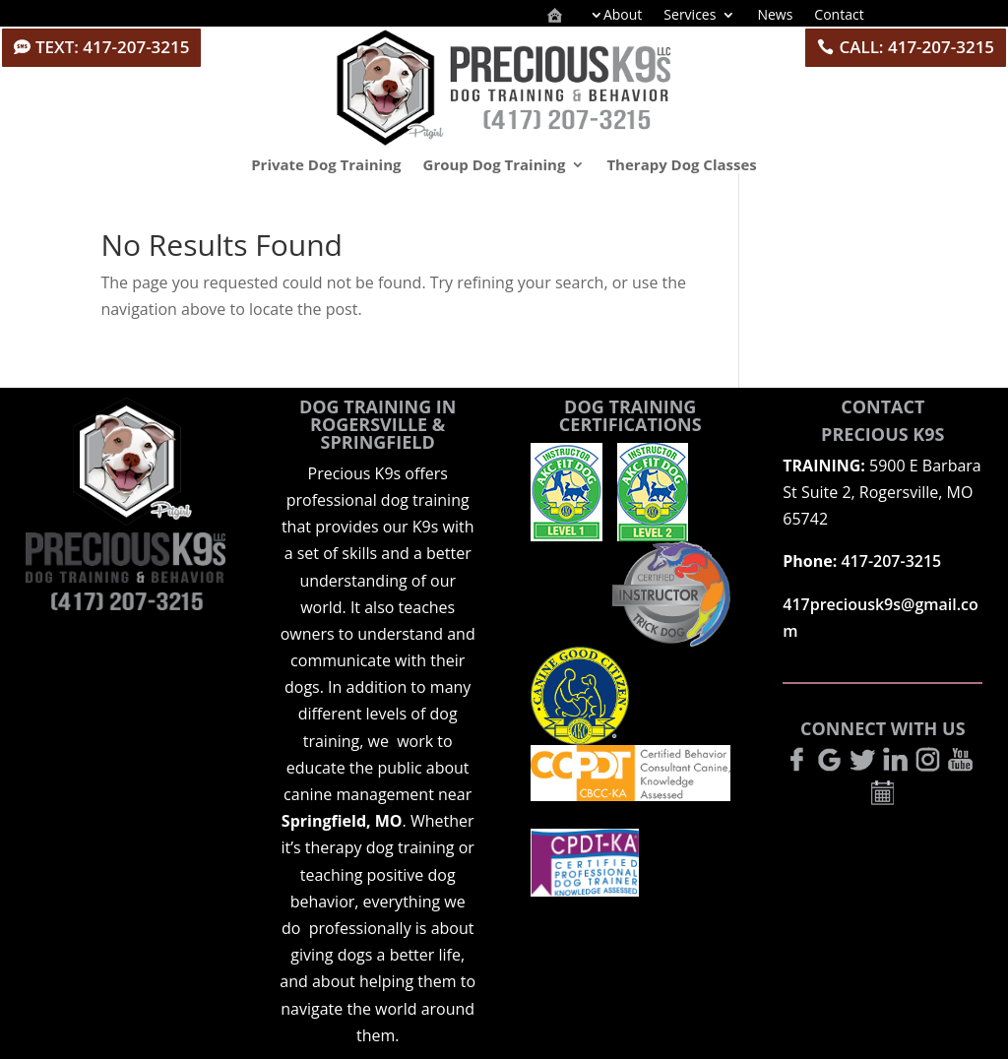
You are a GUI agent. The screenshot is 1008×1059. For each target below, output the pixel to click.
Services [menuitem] (689, 16)
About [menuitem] (622, 16)
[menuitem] (554, 16)
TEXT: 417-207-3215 (112, 46)
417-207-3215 (891, 561)
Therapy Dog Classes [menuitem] (681, 164)
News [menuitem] (774, 16)
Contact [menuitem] (838, 16)
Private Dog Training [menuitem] (326, 164)
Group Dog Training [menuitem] (494, 164)
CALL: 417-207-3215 (916, 46)
